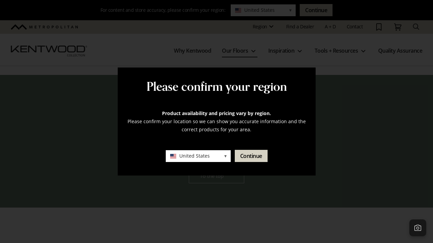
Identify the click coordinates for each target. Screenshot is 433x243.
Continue (251, 156)
